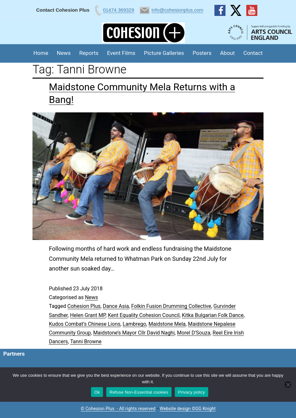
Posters (202, 53)
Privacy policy (191, 392)
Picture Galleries (164, 53)
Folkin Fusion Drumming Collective (171, 306)
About (227, 53)
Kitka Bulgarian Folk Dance (213, 315)
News (64, 53)
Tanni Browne (86, 341)
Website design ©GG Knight (188, 408)
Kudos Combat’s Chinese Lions (85, 324)
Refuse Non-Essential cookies (138, 392)
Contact (253, 53)
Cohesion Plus (83, 306)
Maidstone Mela (167, 324)
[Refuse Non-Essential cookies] (288, 384)
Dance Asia (116, 306)
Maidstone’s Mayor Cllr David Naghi (134, 333)
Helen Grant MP (87, 315)
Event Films (121, 53)
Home (40, 53)
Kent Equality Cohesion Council (144, 315)
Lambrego (134, 324)
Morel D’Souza (194, 333)
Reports (88, 53)
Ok (97, 392)
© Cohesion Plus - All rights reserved (118, 408)
